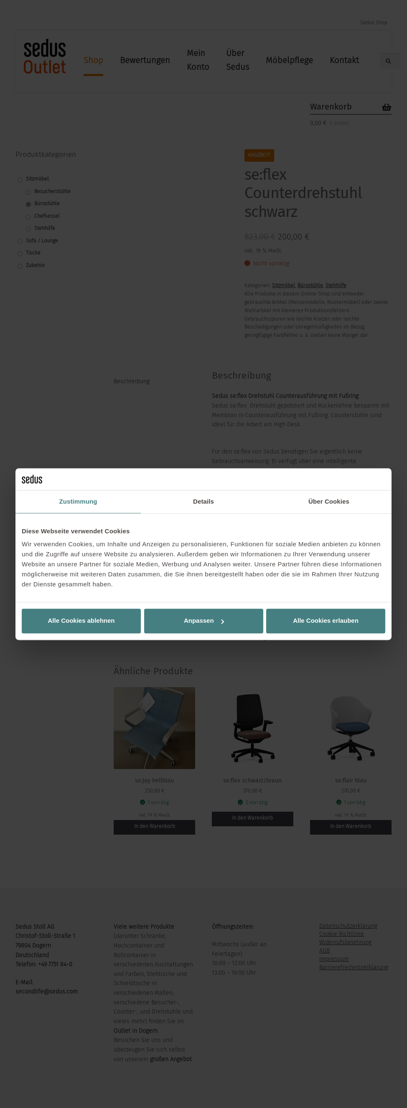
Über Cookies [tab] (328, 501)
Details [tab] (203, 501)
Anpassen (204, 620)
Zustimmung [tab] (78, 501)
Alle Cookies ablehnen (81, 620)
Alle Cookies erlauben (326, 620)
